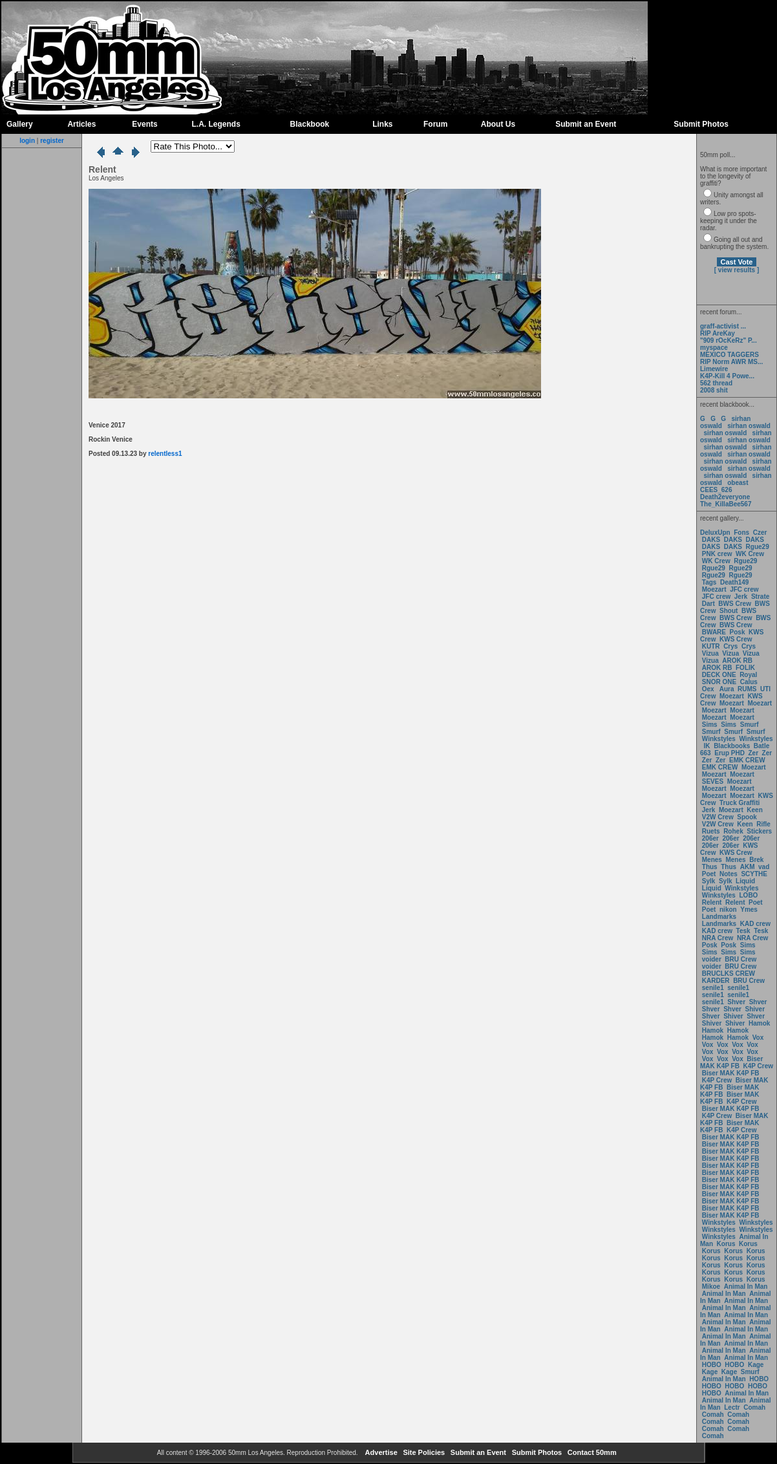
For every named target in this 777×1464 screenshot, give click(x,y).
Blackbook (310, 124)
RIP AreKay (717, 333)
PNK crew (717, 553)
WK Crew (750, 553)
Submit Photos (701, 124)
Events (144, 124)
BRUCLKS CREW (728, 973)
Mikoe (711, 1286)
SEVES (713, 781)
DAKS (711, 539)
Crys (730, 646)
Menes (712, 859)
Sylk (709, 881)
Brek (756, 859)
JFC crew (744, 589)
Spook (747, 817)
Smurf (749, 724)
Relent (712, 902)
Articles (81, 124)
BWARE (714, 632)
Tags (709, 582)
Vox (758, 1037)
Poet (709, 873)
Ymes (749, 909)
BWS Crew (734, 603)
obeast (737, 482)
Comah (754, 1407)
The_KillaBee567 (726, 504)
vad (763, 866)
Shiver (755, 1009)
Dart (708, 603)
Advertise (380, 1452)
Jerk (741, 596)
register (52, 140)
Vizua (710, 653)
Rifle (763, 824)
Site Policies (423, 1452)
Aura (726, 689)
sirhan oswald (749, 425)
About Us (498, 124)
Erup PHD (729, 753)
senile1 (713, 987)
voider (712, 959)
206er (710, 838)
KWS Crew (735, 639)
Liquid (745, 881)
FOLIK (745, 667)
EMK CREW (747, 760)
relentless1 (165, 453)
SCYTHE (754, 873)
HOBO (711, 1364)
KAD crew (755, 923)
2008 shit (714, 390)
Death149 (734, 582)
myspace (714, 347)
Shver (736, 1002)
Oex (708, 689)
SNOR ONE (719, 681)
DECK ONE (720, 674)
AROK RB (737, 660)
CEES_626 (716, 489)
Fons (741, 532)
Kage (755, 1364)
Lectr (732, 1407)
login (27, 140)
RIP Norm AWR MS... (731, 361)
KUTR (711, 646)
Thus (710, 866)
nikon (728, 909)
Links (382, 124)
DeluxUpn (715, 532)
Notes (728, 873)
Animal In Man (746, 1286)
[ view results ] (736, 270)
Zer (753, 753)
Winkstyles (719, 738)
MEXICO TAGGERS (729, 354)
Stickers (759, 831)
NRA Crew (718, 938)
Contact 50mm (591, 1452)
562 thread (716, 383)
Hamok (759, 1023)
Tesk (743, 930)
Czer (760, 532)
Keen (754, 809)
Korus (726, 1243)
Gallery (19, 124)
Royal (748, 674)
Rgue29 (757, 546)
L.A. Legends (215, 124)
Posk (737, 632)
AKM (747, 866)
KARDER (716, 980)
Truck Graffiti (739, 802)
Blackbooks (732, 745)
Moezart (714, 589)
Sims (710, 724)
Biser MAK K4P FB (731, 1062)
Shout (728, 610)
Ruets (711, 831)
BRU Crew (740, 959)
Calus (749, 681)
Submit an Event (585, 124)
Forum (435, 124)
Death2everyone (725, 497)
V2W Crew (718, 817)
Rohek (733, 831)
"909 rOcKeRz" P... (728, 340)
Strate (760, 596)
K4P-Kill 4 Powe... (727, 376)
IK (706, 745)
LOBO (749, 895)
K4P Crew (758, 1066)
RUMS (748, 689)
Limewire (714, 368)
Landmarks (719, 916)
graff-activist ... (723, 326)
